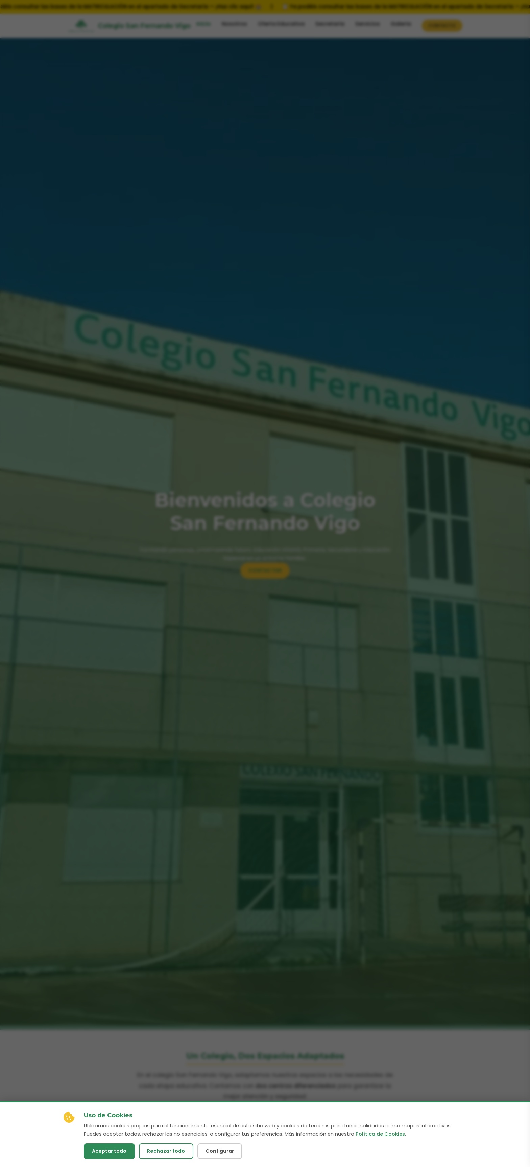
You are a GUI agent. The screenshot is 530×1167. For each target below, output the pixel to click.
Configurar (220, 1151)
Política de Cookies (380, 1133)
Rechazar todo (166, 1151)
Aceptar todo (109, 1151)
